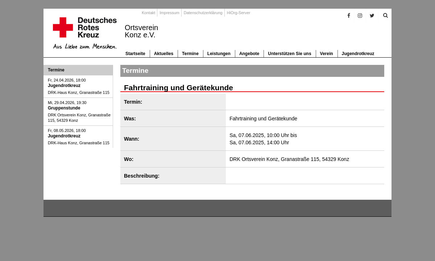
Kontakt (148, 13)
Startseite (135, 53)
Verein (326, 53)
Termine (190, 53)
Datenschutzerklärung (203, 13)
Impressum (169, 13)
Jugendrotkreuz (358, 53)
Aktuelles (163, 53)
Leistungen (219, 53)
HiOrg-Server (238, 13)
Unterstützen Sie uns (289, 53)
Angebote (249, 53)
